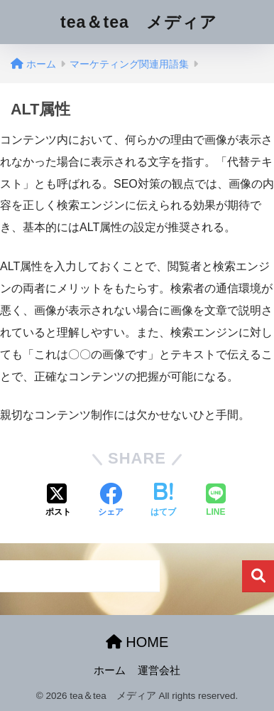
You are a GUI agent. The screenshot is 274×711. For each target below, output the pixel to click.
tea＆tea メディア (138, 22)
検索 (258, 576)
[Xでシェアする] (58, 501)
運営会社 (159, 670)
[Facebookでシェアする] (111, 501)
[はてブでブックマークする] (163, 501)
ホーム (110, 670)
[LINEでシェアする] (216, 501)
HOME (137, 642)
